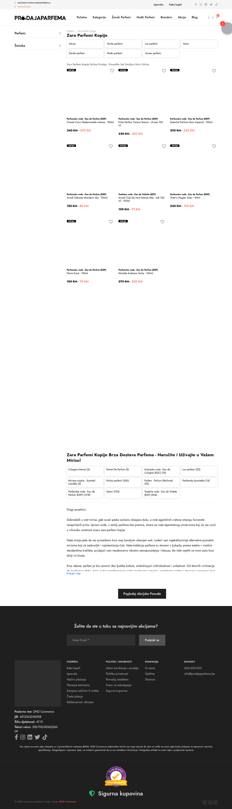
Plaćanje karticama (78, 685)
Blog (195, 17)
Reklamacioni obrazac (80, 702)
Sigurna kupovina (116, 691)
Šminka (20, 45)
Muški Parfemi (146, 17)
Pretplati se (152, 640)
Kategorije (99, 17)
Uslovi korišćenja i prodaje (122, 668)
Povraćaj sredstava (117, 679)
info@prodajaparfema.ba (199, 674)
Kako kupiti (175, 4)
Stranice (150, 679)
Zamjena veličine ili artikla (83, 691)
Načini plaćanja (76, 679)
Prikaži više (74, 573)
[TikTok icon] (216, 4)
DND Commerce (67, 801)
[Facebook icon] (196, 4)
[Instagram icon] (201, 4)
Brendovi (166, 17)
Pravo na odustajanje (118, 685)
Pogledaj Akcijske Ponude (142, 593)
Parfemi (20, 33)
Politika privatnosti (117, 674)
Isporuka (158, 4)
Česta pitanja (75, 696)
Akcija (182, 17)
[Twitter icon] (211, 4)
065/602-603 (24, 6)
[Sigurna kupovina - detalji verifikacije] (116, 776)
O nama (150, 668)
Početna (82, 17)
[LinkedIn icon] (206, 4)
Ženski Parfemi (121, 17)
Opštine (150, 674)
